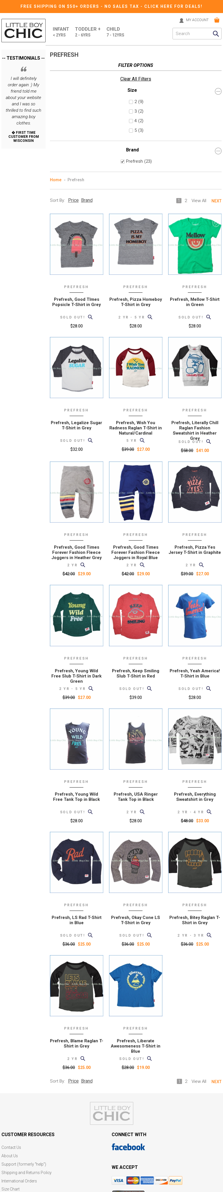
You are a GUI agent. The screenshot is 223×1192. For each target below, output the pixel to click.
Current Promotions (19, 1081)
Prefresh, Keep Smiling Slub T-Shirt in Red (135, 558)
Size (23, 73)
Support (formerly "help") (24, 1048)
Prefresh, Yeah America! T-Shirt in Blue (195, 558)
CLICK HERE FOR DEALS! (174, 6)
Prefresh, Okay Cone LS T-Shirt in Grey (135, 805)
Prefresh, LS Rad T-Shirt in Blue (77, 805)
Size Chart (10, 1073)
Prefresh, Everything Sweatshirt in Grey (195, 681)
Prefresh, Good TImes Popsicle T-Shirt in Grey (76, 187)
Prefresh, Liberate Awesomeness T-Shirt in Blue (136, 931)
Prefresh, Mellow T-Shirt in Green (195, 187)
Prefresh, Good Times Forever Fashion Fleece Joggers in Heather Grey (76, 437)
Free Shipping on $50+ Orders (60, 6)
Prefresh (20, 144)
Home (55, 65)
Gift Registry (12, 1089)
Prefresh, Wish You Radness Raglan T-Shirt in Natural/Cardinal (135, 313)
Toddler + (89, 32)
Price (73, 85)
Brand (23, 133)
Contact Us (11, 1032)
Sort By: (57, 85)
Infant (61, 32)
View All (199, 85)
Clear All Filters (16, 61)
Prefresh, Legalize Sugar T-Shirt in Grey (76, 310)
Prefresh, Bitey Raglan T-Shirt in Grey (194, 805)
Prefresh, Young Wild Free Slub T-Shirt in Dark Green (76, 561)
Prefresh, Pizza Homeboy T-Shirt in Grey (135, 187)
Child (116, 32)
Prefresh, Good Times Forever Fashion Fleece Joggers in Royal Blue (135, 437)
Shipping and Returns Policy (26, 1057)
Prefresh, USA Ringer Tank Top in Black (136, 681)
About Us (9, 1040)
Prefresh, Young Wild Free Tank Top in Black (76, 681)
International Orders (19, 1065)
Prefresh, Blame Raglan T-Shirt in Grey (76, 928)
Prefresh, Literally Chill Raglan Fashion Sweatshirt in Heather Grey (194, 315)
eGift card (10, 1097)
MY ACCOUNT (196, 20)
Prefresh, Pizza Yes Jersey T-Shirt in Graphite (194, 434)
